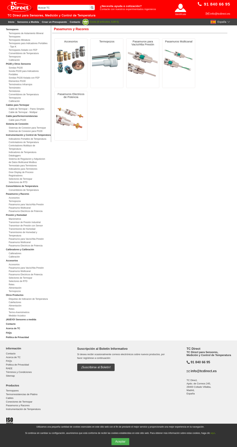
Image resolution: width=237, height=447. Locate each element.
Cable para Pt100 (17, 120)
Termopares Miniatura (19, 40)
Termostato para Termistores (23, 165)
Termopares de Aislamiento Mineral (26, 33)
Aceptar (120, 441)
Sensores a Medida (28, 22)
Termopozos (15, 56)
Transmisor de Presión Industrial (25, 222)
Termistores (14, 91)
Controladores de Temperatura (24, 142)
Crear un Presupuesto (54, 22)
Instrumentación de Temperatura (23, 409)
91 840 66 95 (200, 362)
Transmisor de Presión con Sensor (26, 225)
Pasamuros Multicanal (20, 208)
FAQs (9, 333)
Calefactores (15, 302)
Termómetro (15, 88)
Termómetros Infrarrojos (20, 84)
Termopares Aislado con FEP (23, 50)
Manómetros (15, 219)
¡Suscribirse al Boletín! (96, 367)
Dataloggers (15, 155)
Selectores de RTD (18, 182)
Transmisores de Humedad (22, 229)
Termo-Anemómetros (19, 312)
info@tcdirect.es (220, 13)
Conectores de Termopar (19, 401)
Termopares (14, 36)
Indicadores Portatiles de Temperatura (27, 139)
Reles (11, 284)
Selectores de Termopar (20, 179)
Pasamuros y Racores (18, 405)
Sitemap (10, 375)
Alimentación (15, 288)
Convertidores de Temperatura (24, 53)
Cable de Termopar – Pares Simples (26, 109)
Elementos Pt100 (17, 81)
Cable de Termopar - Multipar (23, 112)
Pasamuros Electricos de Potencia (26, 211)
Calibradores (15, 253)
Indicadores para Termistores (23, 169)
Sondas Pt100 (16, 68)
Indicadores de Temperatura (22, 152)
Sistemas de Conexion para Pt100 (25, 131)
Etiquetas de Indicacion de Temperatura (28, 299)
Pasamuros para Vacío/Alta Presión (26, 204)
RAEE (9, 368)
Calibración (14, 60)
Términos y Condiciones (19, 372)
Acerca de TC (13, 328)
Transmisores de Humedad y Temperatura (23, 234)
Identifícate (180, 14)
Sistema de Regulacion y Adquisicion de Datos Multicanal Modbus (27, 161)
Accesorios (14, 198)
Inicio (11, 22)
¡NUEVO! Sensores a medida (21, 319)
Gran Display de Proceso (21, 172)
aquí (213, 433)
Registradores (16, 175)
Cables (9, 398)
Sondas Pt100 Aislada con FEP (24, 78)
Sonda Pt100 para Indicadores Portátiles (24, 73)
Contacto (75, 22)
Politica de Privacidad (17, 337)
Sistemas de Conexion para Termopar (27, 128)
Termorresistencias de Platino (22, 394)
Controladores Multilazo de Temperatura (22, 147)
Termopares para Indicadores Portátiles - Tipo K (28, 45)
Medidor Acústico (17, 315)
